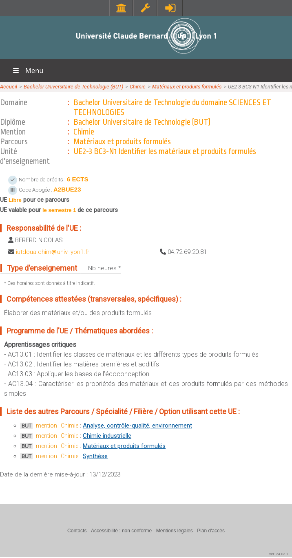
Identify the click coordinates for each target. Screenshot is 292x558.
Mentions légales (174, 531)
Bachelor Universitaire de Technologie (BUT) (73, 87)
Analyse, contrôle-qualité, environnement (137, 425)
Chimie (138, 87)
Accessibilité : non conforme (121, 531)
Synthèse (95, 456)
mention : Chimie (57, 425)
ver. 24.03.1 (278, 554)
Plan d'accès (211, 531)
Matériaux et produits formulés (186, 87)
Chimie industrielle (107, 435)
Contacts (76, 531)
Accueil (8, 87)
